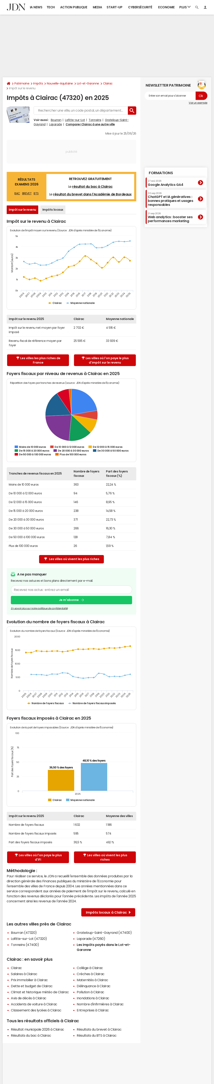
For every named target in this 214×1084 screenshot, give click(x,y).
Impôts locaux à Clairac (108, 912)
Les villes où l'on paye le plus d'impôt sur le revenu (105, 360)
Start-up (114, 7)
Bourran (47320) (24, 932)
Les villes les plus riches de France (38, 360)
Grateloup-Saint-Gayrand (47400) (104, 932)
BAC (17, 193)
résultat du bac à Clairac (92, 186)
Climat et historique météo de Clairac (40, 992)
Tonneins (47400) (25, 944)
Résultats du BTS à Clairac (97, 1035)
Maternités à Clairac (92, 980)
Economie (166, 7)
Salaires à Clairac (24, 974)
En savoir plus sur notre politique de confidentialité (39, 608)
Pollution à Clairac (90, 992)
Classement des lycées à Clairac (36, 1010)
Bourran (56, 119)
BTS (36, 193)
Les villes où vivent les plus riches (71, 559)
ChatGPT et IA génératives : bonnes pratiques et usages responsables (170, 199)
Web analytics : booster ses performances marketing (170, 217)
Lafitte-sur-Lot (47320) (29, 938)
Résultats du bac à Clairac (31, 1035)
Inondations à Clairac (93, 998)
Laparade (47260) (91, 938)
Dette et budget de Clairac (32, 986)
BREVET (27, 193)
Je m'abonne (69, 599)
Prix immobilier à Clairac (29, 980)
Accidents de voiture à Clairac (34, 1004)
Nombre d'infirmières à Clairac (100, 1004)
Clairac (108, 83)
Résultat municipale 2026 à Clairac (37, 1029)
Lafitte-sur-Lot (75, 119)
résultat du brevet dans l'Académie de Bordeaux (92, 194)
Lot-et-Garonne (88, 83)
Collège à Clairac (90, 967)
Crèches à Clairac (90, 974)
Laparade (55, 124)
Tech (51, 7)
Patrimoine (21, 83)
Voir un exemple (198, 103)
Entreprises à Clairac (93, 1010)
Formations (161, 173)
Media (97, 7)
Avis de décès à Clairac (28, 998)
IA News (36, 7)
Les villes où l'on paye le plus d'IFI (38, 857)
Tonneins (95, 119)
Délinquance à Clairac (94, 986)
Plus (185, 7)
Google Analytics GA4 (165, 183)
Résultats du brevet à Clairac (99, 1029)
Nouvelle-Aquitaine (60, 83)
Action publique (73, 7)
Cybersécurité (140, 7)
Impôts (38, 83)
